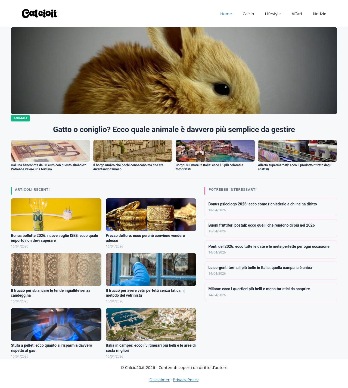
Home (226, 13)
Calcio (248, 13)
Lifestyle (273, 13)
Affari (296, 13)
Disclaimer (160, 379)
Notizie (319, 13)
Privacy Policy (186, 379)
